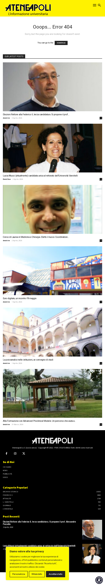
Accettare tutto (55, 574)
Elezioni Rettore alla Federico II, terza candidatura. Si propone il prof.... (36, 114)
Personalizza (18, 574)
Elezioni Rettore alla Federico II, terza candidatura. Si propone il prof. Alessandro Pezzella (39, 523)
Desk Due (7, 179)
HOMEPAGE (61, 43)
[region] (37, 563)
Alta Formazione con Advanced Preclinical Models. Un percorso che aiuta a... (39, 421)
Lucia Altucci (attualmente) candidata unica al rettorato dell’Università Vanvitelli (40, 175)
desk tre (6, 118)
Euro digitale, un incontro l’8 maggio (20, 298)
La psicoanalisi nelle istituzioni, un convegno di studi (28, 359)
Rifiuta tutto (37, 574)
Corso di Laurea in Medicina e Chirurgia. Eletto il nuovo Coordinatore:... (36, 237)
